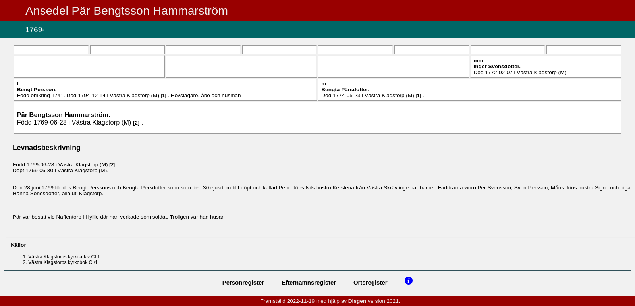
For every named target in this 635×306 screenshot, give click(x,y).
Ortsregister (370, 282)
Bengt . (37, 89)
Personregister (243, 282)
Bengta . (345, 89)
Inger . (497, 66)
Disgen (357, 301)
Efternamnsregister (309, 282)
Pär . (63, 114)
